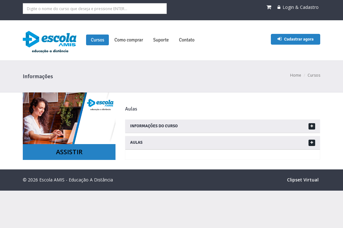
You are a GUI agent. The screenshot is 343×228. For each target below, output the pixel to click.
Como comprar (128, 40)
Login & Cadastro (298, 7)
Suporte (161, 40)
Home (295, 75)
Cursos (97, 40)
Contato (186, 40)
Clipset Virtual (303, 180)
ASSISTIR (69, 152)
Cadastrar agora (296, 39)
